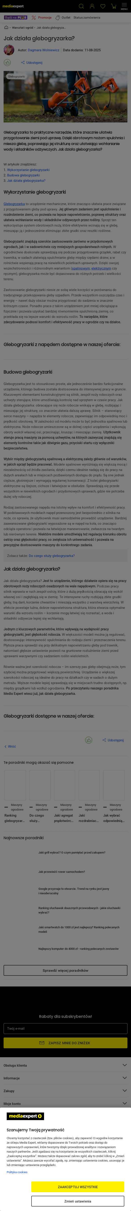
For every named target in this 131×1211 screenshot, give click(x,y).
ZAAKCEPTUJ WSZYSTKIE (78, 1187)
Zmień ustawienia (77, 1201)
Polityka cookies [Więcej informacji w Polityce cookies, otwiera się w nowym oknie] (17, 1172)
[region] (65, 1159)
